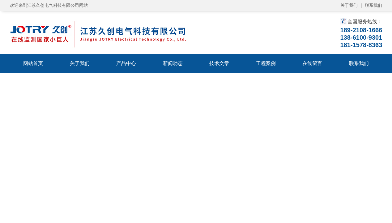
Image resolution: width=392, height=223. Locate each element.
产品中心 (126, 63)
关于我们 (349, 5)
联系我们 (373, 5)
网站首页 (33, 63)
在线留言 (312, 63)
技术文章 (219, 63)
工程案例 (266, 63)
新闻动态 (173, 63)
